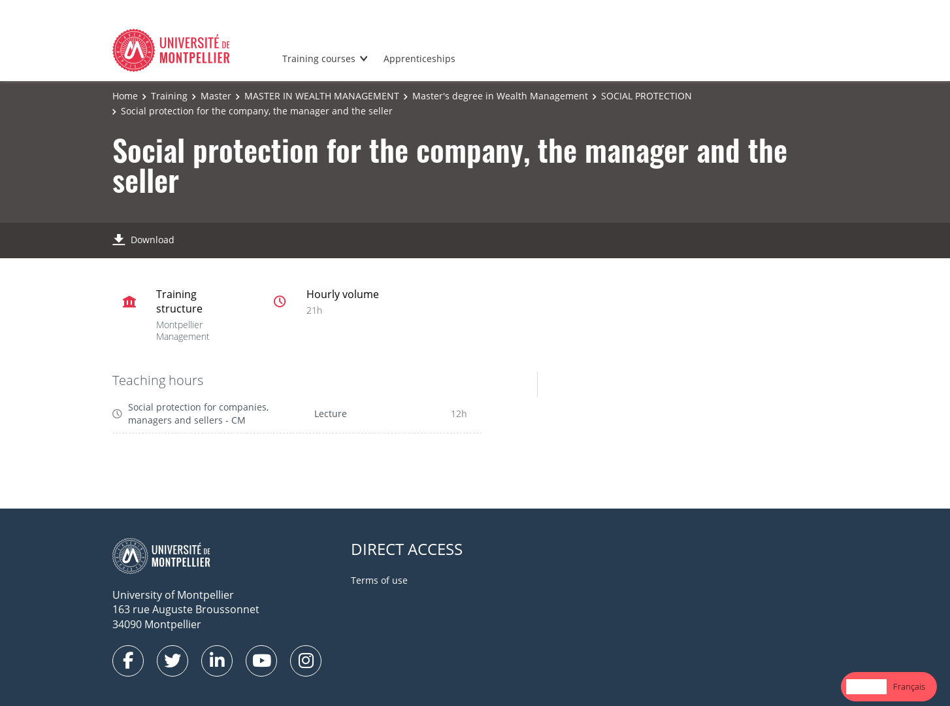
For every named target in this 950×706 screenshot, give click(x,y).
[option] (909, 686)
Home (125, 96)
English (866, 686)
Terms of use (379, 580)
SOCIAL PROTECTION (646, 96)
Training (169, 96)
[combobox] (866, 686)
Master (216, 96)
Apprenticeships (419, 58)
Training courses (318, 58)
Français (909, 686)
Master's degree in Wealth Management (500, 96)
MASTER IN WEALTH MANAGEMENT (321, 96)
